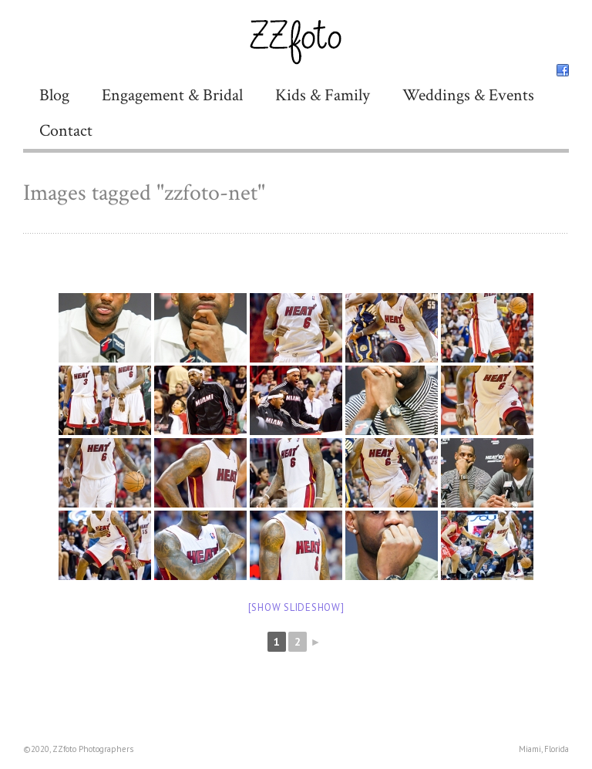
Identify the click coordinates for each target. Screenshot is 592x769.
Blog (54, 95)
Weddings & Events (468, 95)
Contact (65, 131)
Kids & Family (322, 95)
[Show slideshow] (296, 607)
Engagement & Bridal (172, 95)
